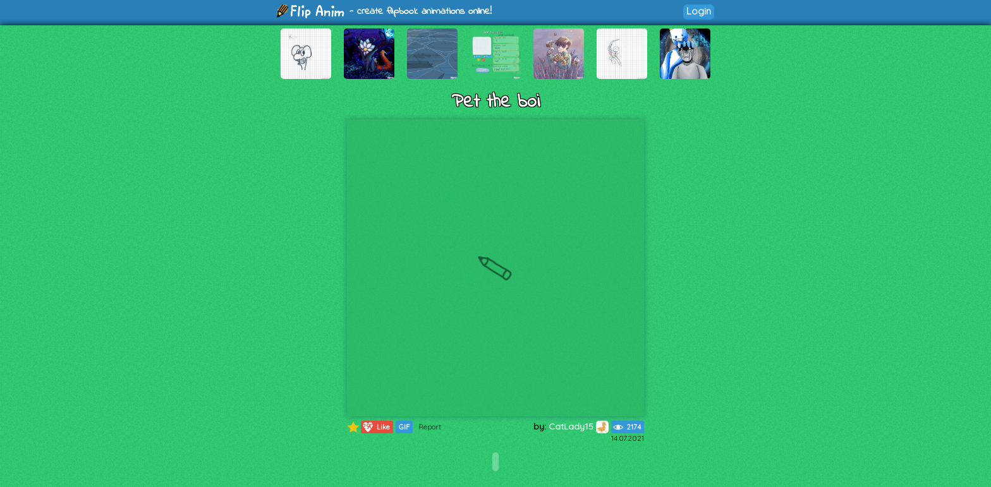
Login (698, 11)
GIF (404, 427)
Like (376, 427)
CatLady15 (579, 426)
